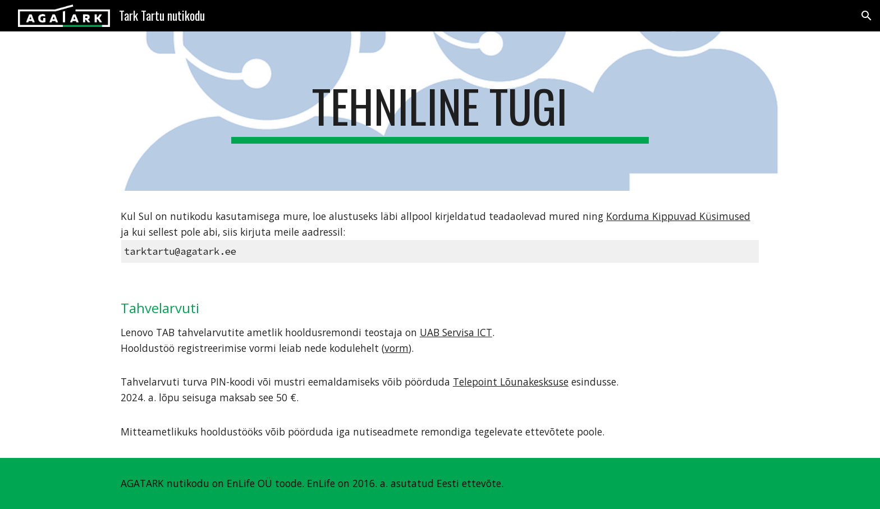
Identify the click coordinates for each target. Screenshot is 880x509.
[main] (440, 111)
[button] (866, 15)
